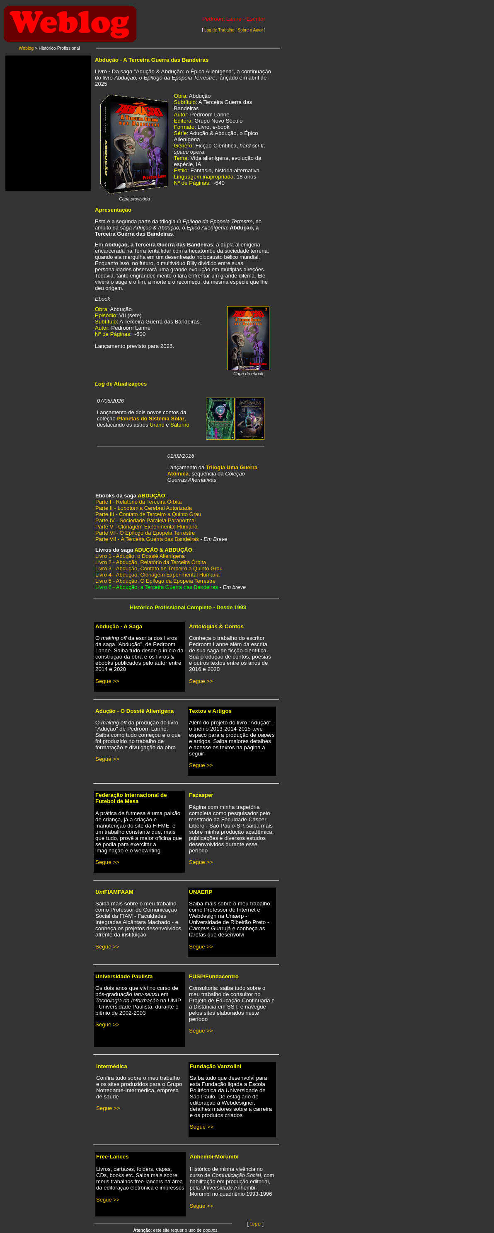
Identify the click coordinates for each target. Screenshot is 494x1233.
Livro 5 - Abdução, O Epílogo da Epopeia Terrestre (155, 581)
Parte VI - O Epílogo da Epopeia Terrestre (145, 533)
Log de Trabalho (219, 30)
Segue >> (107, 681)
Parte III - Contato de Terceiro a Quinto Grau (148, 514)
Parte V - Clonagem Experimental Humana (146, 527)
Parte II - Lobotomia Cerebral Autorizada (143, 508)
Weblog (26, 48)
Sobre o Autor (250, 30)
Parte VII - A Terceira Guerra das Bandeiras (147, 539)
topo (255, 1224)
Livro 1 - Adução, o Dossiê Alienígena (140, 556)
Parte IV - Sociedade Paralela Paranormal (145, 520)
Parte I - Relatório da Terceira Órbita (138, 502)
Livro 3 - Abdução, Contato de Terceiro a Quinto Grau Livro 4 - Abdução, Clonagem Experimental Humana (159, 571)
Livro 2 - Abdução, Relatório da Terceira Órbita (150, 562)
